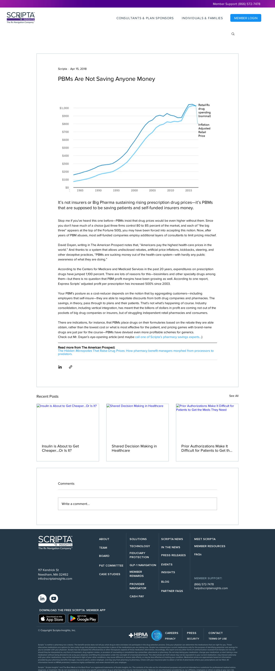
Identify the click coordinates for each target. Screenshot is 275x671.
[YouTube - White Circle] (53, 598)
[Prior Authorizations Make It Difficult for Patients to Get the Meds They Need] (207, 421)
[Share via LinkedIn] (60, 367)
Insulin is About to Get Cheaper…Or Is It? (60, 448)
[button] (145, 18)
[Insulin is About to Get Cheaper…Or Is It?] (68, 421)
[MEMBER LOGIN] (245, 18)
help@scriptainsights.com (211, 588)
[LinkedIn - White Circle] (42, 598)
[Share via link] (71, 367)
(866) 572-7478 (204, 584)
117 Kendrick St (48, 570)
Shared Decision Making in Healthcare (134, 448)
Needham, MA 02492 (53, 574)
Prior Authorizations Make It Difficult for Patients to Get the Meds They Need (206, 448)
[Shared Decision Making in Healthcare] (138, 421)
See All (233, 395)
